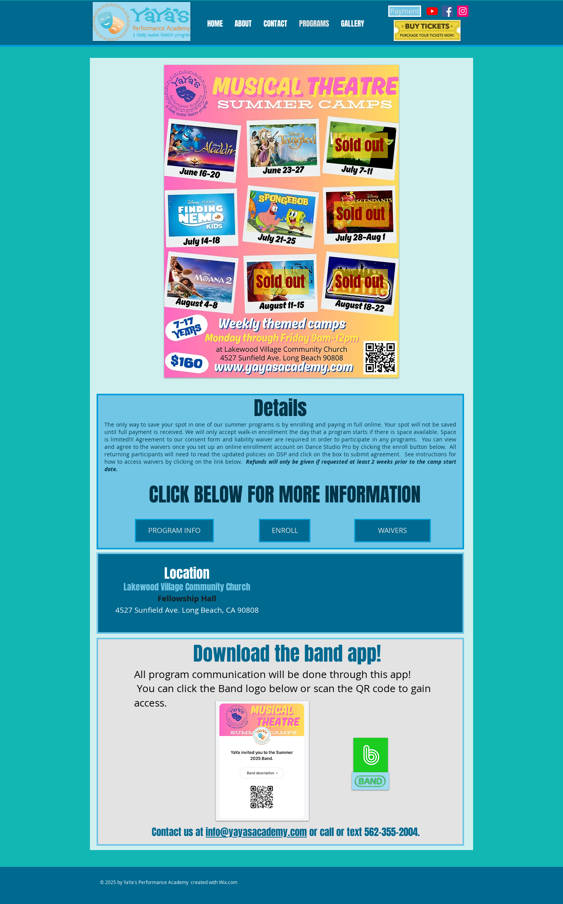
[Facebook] (447, 11)
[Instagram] (462, 11)
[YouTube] (432, 11)
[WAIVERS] (392, 530)
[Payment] (404, 11)
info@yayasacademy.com (256, 832)
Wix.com (228, 882)
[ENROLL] (284, 530)
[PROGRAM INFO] (174, 530)
